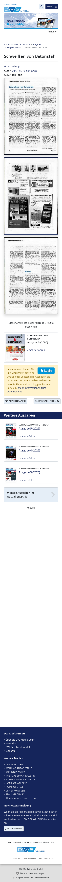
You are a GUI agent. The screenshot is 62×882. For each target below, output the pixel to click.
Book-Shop (11, 743)
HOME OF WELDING (16, 783)
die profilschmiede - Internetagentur (32, 877)
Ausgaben (37, 44)
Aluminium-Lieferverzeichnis (22, 798)
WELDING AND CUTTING (19, 768)
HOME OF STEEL (14, 786)
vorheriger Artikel (15, 400)
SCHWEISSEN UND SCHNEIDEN (17, 44)
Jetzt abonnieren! (13, 828)
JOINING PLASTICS (15, 772)
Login (46, 370)
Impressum (29, 858)
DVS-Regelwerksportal (18, 747)
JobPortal (11, 750)
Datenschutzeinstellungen (32, 873)
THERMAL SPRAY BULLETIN (20, 775)
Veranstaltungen (13, 66)
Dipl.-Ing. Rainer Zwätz (24, 70)
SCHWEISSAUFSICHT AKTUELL (22, 779)
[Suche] (41, 6)
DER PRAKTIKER (14, 764)
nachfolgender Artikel (47, 400)
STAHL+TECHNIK (15, 794)
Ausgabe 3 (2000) (14, 47)
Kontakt (15, 858)
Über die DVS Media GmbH (20, 739)
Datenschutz (46, 858)
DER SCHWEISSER (15, 790)
